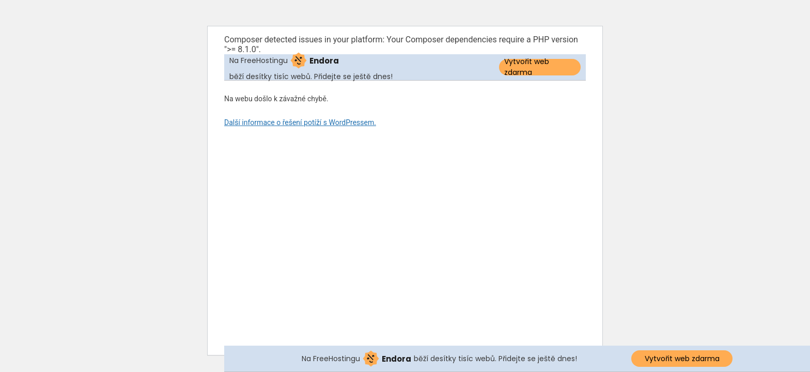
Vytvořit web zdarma (526, 67)
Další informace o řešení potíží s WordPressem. (300, 122)
